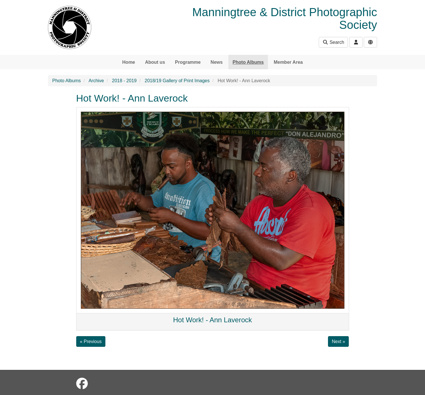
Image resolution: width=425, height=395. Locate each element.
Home (128, 62)
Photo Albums (248, 62)
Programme (188, 62)
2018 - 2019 (124, 80)
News (216, 62)
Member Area (288, 62)
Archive (96, 80)
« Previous (91, 341)
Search (333, 42)
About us (155, 62)
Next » (338, 341)
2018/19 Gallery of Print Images (177, 80)
